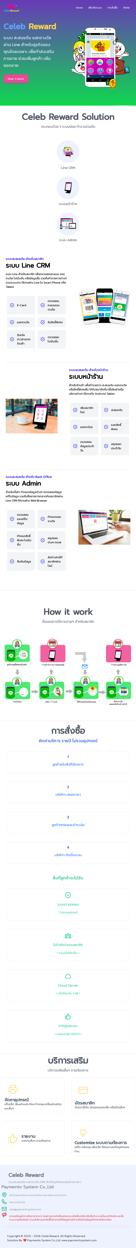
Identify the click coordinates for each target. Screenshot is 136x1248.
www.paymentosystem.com (79, 1240)
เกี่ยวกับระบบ (95, 8)
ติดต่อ (126, 8)
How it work (16, 79)
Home (79, 8)
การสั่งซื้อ (112, 8)
